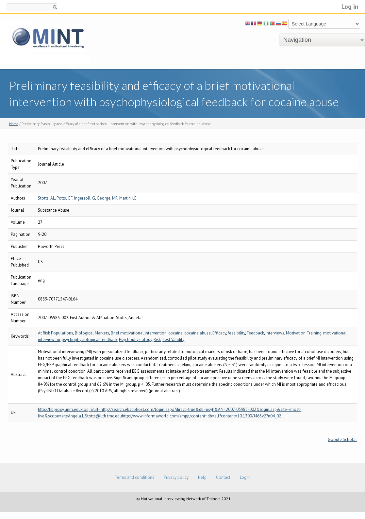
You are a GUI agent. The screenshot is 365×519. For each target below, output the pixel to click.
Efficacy (219, 333)
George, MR (107, 198)
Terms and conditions (134, 477)
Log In (245, 477)
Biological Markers (92, 333)
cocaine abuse (197, 333)
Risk (157, 339)
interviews (275, 333)
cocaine (175, 333)
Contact (223, 477)
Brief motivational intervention (139, 333)
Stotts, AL (46, 198)
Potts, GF (65, 198)
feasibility (236, 333)
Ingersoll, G (84, 198)
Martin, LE (128, 198)
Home (13, 124)
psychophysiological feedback (89, 339)
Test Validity (173, 339)
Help (202, 477)
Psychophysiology (135, 339)
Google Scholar (342, 439)
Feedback (255, 333)
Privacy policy (176, 477)
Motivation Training (304, 333)
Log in (349, 6)
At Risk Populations (55, 333)
